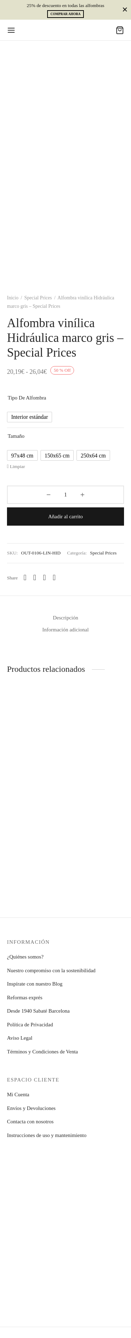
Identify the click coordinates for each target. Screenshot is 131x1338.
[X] (44, 577)
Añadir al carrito (65, 516)
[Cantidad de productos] (65, 495)
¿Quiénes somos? (25, 957)
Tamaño (16, 436)
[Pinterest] (54, 577)
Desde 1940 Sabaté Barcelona (38, 1011)
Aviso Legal (19, 1038)
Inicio (13, 297)
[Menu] (11, 30)
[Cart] (120, 30)
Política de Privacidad (30, 1024)
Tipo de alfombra (27, 398)
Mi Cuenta (18, 1094)
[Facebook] (34, 577)
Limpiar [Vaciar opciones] (17, 466)
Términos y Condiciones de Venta (42, 1051)
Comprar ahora (65, 14)
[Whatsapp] (25, 577)
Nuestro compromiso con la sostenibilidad (51, 970)
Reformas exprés (24, 997)
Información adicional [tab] (65, 629)
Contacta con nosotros (30, 1121)
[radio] (29, 417)
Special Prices (38, 297)
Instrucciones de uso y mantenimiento (46, 1135)
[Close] (125, 9)
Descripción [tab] (65, 618)
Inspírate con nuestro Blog (35, 984)
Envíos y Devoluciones (31, 1108)
